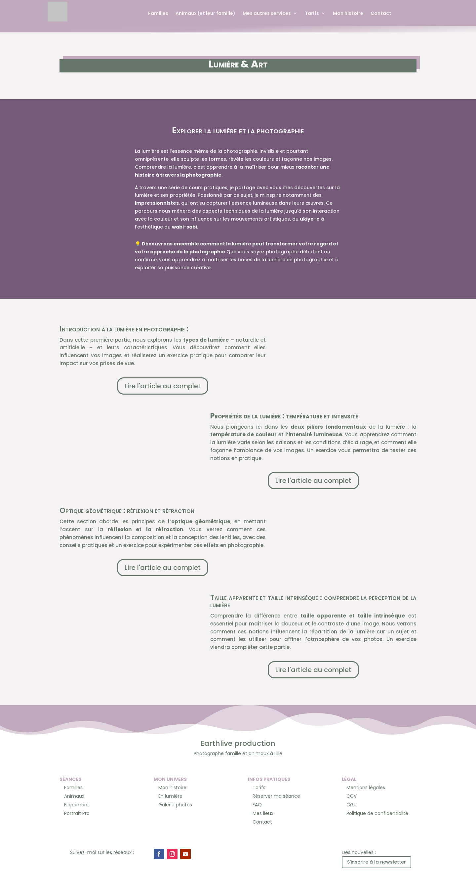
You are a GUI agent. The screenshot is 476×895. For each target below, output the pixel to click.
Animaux (74, 796)
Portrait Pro (77, 813)
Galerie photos (175, 804)
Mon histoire (348, 14)
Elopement (76, 804)
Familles (158, 14)
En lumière (170, 796)
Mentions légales (365, 787)
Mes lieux (263, 813)
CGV (351, 796)
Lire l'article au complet (163, 386)
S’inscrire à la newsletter (376, 862)
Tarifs (312, 14)
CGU (351, 804)
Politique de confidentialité (377, 813)
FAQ (257, 804)
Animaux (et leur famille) (205, 14)
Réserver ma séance (276, 796)
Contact (381, 14)
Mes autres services (267, 14)
